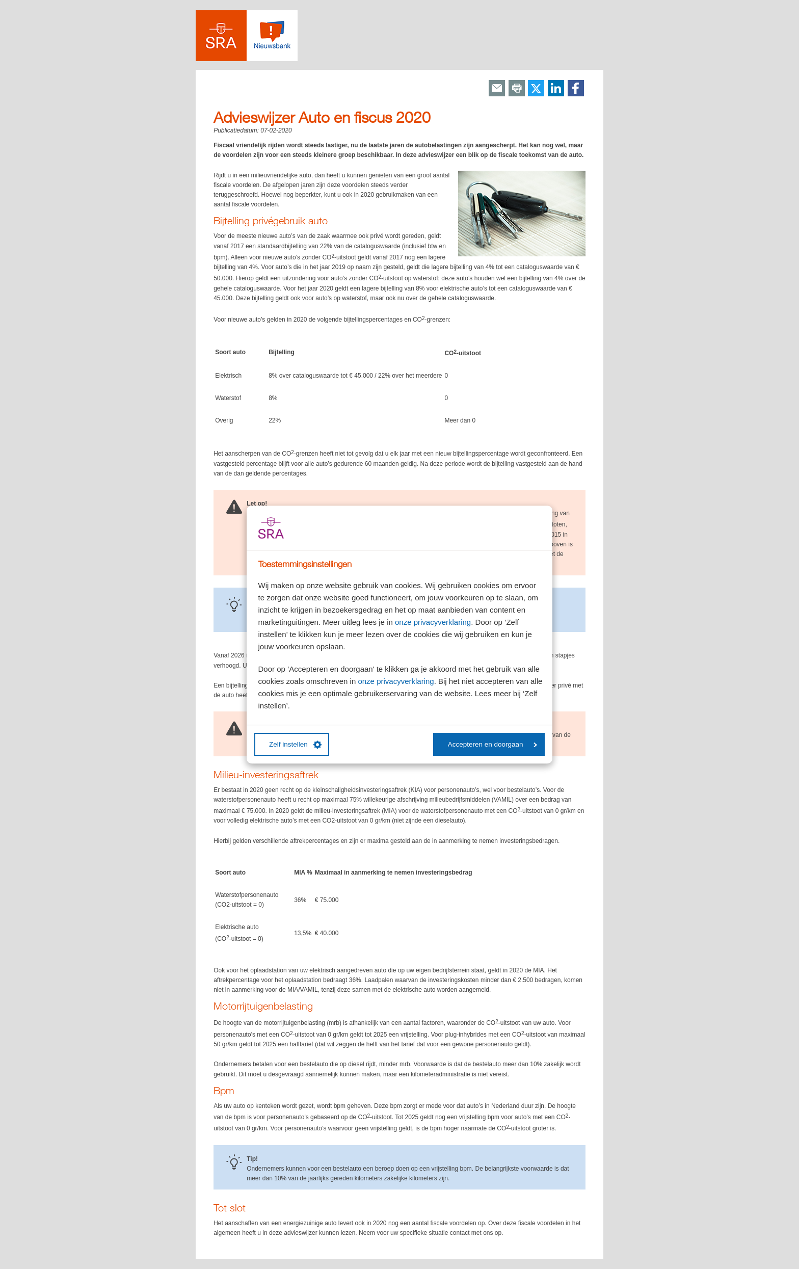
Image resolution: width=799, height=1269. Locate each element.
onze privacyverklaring (433, 622)
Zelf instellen (295, 745)
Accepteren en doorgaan (492, 744)
